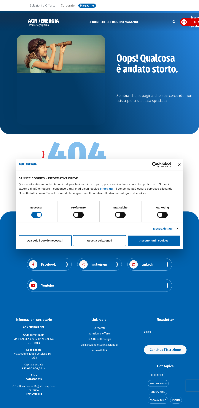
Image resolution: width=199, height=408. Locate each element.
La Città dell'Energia (99, 339)
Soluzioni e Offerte (42, 6)
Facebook (42, 264)
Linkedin (142, 264)
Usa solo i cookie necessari (45, 240)
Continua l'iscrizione (165, 350)
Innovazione (157, 392)
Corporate (68, 6)
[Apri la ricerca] (174, 22)
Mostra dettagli (163, 228)
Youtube (41, 285)
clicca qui (107, 188)
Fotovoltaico (158, 400)
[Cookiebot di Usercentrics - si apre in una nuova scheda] (154, 164)
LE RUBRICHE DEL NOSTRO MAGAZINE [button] (113, 22)
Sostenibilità (158, 383)
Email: (147, 331)
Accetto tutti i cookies (153, 240)
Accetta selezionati (99, 240)
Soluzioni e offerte (99, 333)
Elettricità (156, 375)
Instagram (93, 264)
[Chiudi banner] (179, 164)
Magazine (87, 6)
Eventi (176, 400)
